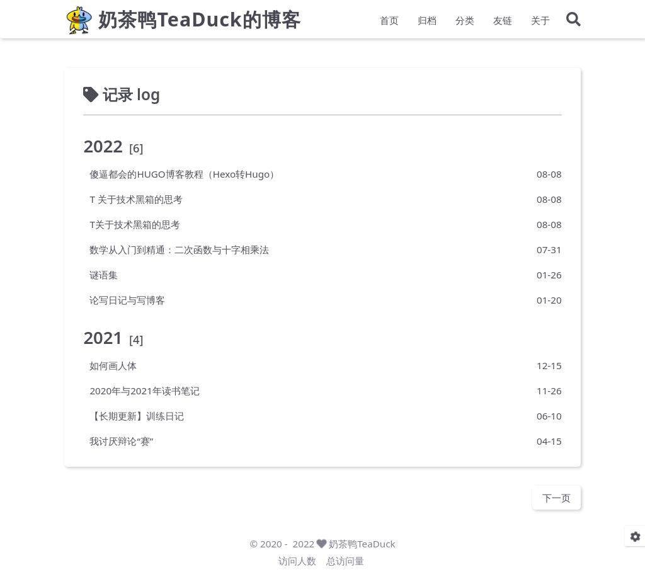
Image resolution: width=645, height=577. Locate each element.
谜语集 (103, 274)
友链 (502, 22)
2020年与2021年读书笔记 (144, 390)
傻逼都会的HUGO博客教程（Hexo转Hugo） (184, 173)
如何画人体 (113, 364)
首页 (389, 22)
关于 (540, 22)
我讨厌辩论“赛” (121, 440)
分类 (464, 22)
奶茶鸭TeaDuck (362, 543)
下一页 (556, 497)
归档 (427, 22)
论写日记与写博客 (127, 299)
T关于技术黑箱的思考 (134, 223)
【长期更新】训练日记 (136, 415)
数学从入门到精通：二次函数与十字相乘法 (179, 249)
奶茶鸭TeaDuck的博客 (199, 22)
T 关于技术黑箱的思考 (135, 198)
